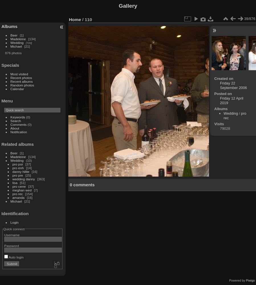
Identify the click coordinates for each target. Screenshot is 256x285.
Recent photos (21, 78)
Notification (19, 132)
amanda (19, 197)
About (15, 128)
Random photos (22, 85)
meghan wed (22, 190)
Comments (19, 124)
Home (75, 19)
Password (11, 246)
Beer (14, 35)
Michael (16, 46)
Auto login (14, 257)
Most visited (19, 74)
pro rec (18, 194)
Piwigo (250, 280)
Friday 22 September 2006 (233, 85)
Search (16, 121)
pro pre (18, 175)
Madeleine (18, 39)
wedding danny (24, 179)
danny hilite (21, 171)
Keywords (18, 117)
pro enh (18, 168)
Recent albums (22, 81)
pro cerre (19, 186)
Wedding (17, 43)
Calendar (17, 89)
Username (12, 235)
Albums (9, 26)
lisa (15, 183)
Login (15, 222)
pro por (18, 164)
